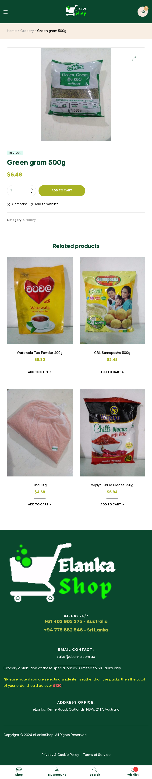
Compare (19, 204)
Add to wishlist (46, 204)
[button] (134, 58)
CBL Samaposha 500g (112, 353)
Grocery (27, 31)
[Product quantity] (21, 190)
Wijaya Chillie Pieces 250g (112, 485)
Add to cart (62, 190)
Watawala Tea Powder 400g (40, 353)
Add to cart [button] (38, 372)
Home (12, 31)
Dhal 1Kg (40, 485)
